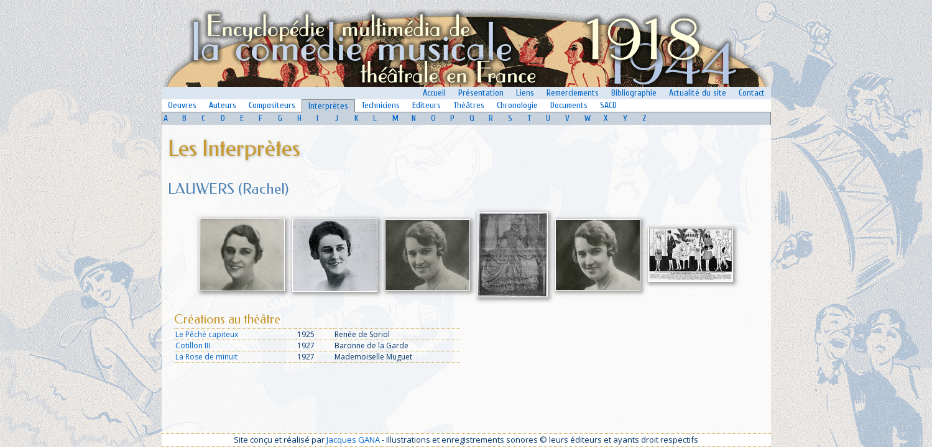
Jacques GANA (353, 439)
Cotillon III (192, 345)
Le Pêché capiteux (206, 334)
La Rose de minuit (206, 356)
